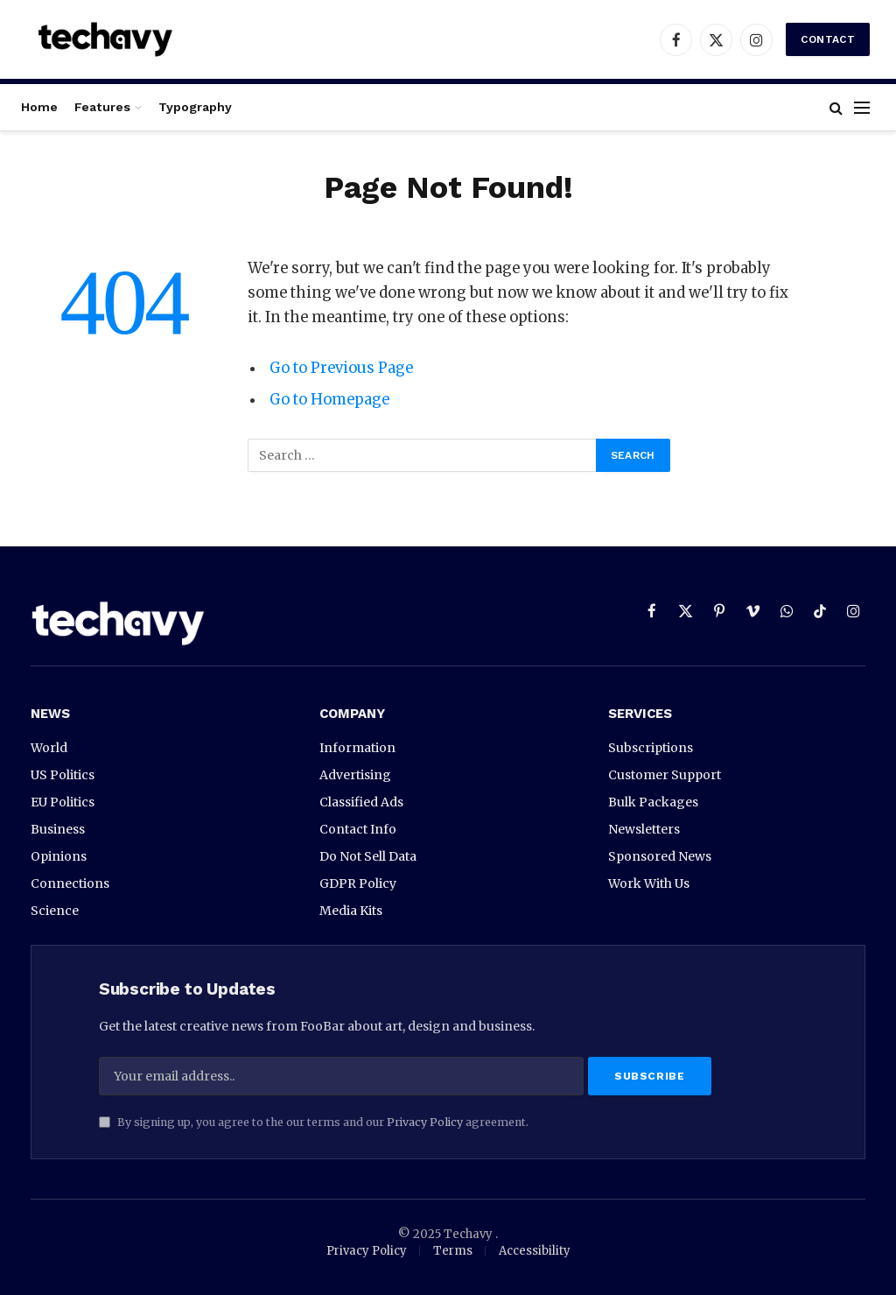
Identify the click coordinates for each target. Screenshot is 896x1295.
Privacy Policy (425, 1122)
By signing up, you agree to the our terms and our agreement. (313, 1122)
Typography (195, 107)
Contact (828, 39)
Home (39, 107)
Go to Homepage (329, 400)
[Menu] (862, 107)
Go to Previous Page (341, 368)
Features (102, 107)
